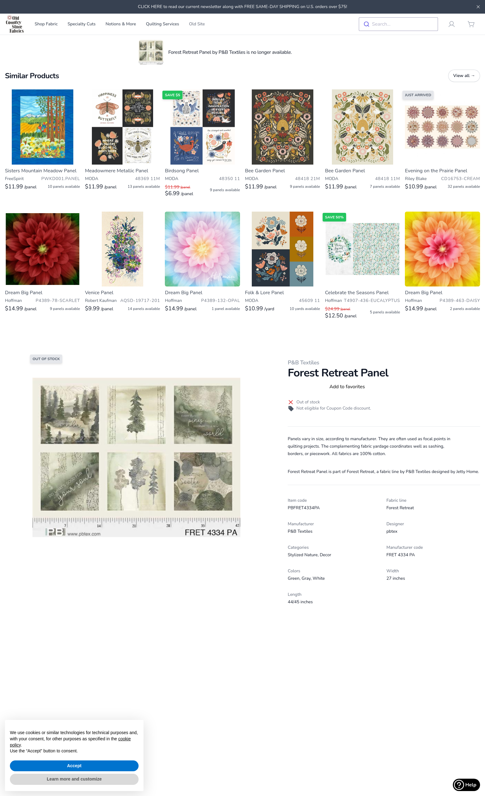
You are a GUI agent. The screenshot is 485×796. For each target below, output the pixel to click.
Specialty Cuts (81, 24)
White (319, 578)
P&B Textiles (303, 362)
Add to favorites (347, 386)
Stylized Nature (303, 555)
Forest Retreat (400, 508)
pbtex (391, 531)
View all (464, 76)
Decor (325, 555)
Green (293, 578)
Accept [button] (74, 765)
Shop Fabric (46, 24)
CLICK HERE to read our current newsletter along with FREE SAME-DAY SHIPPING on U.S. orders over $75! (242, 7)
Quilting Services (162, 24)
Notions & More (120, 24)
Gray (306, 578)
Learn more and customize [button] (74, 779)
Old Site (197, 24)
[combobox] (398, 24)
